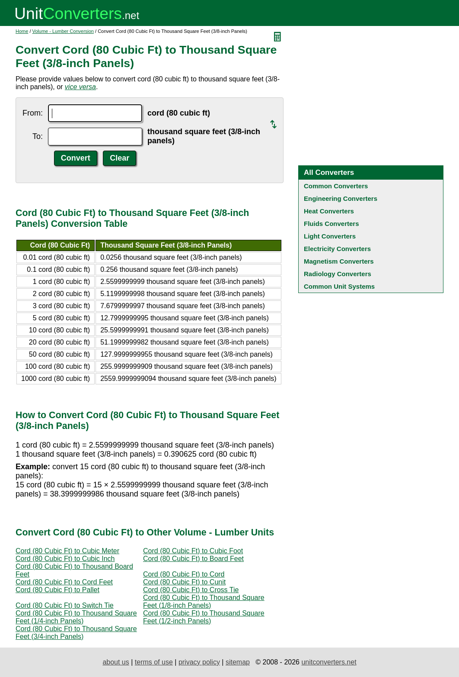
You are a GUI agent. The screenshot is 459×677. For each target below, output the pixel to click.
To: (37, 136)
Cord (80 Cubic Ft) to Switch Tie (65, 605)
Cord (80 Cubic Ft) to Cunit (184, 582)
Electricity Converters (337, 248)
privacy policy (199, 662)
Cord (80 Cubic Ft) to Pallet (57, 589)
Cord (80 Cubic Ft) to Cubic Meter (67, 550)
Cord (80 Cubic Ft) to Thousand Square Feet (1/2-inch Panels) (204, 617)
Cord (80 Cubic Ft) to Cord (184, 574)
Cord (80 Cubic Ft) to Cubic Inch (65, 558)
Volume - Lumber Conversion (63, 31)
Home (22, 31)
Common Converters (336, 186)
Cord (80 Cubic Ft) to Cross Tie (191, 589)
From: (32, 113)
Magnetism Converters (339, 261)
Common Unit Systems (339, 286)
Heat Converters (329, 211)
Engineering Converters (340, 198)
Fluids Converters (331, 223)
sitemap (238, 662)
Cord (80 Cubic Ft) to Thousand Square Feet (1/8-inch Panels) (204, 601)
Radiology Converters (337, 273)
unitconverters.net (328, 662)
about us (115, 662)
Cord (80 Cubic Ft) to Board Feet (193, 558)
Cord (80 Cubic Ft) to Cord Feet (64, 582)
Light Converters (330, 236)
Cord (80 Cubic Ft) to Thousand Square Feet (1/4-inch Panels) (76, 617)
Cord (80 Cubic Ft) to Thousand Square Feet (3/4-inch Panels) (76, 632)
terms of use (154, 662)
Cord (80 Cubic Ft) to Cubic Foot (193, 550)
